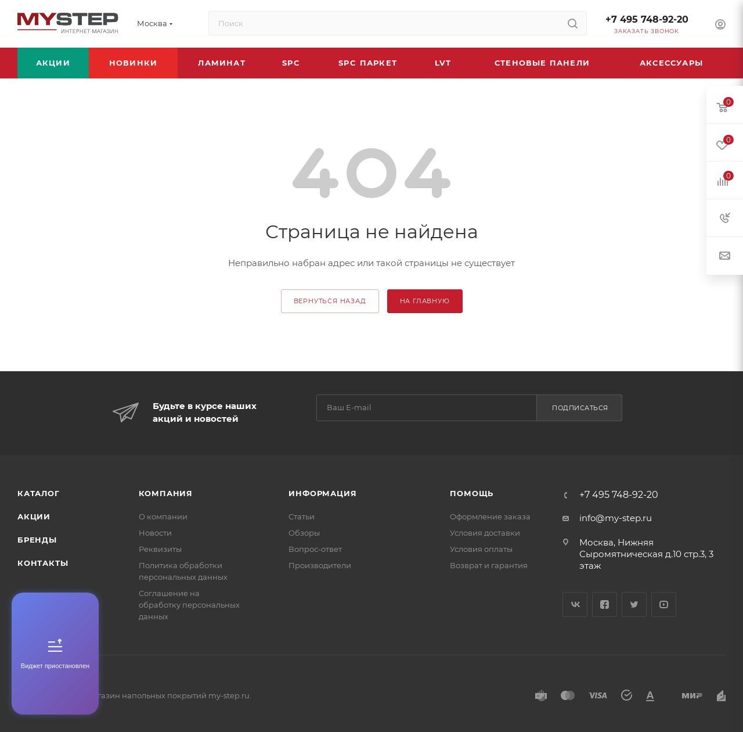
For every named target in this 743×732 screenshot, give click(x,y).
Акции (34, 516)
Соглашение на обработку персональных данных (189, 605)
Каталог (38, 493)
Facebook (604, 604)
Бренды (37, 539)
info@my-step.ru (615, 517)
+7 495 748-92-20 (646, 19)
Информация (322, 493)
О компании (163, 516)
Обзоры (304, 532)
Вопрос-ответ (315, 549)
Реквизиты (160, 549)
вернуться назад (330, 301)
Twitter (634, 604)
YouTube (663, 604)
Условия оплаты (481, 549)
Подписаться (580, 408)
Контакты (42, 563)
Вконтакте (574, 604)
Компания (166, 493)
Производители (319, 565)
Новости (155, 532)
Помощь (471, 493)
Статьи (301, 516)
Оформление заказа (490, 516)
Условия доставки (485, 532)
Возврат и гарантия (489, 565)
